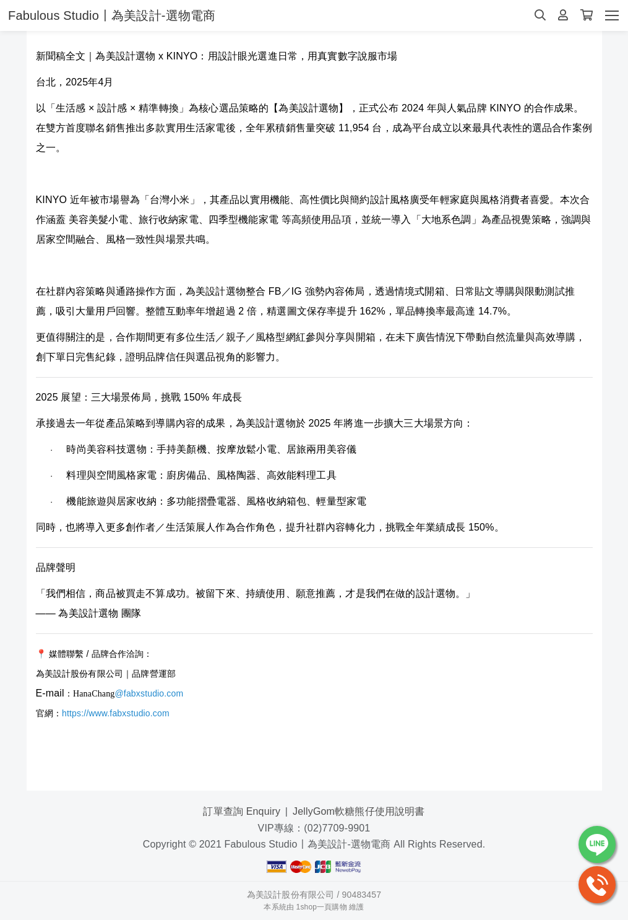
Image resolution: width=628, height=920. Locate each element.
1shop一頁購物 (321, 907)
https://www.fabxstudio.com (116, 713)
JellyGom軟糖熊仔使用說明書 (358, 811)
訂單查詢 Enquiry (241, 811)
